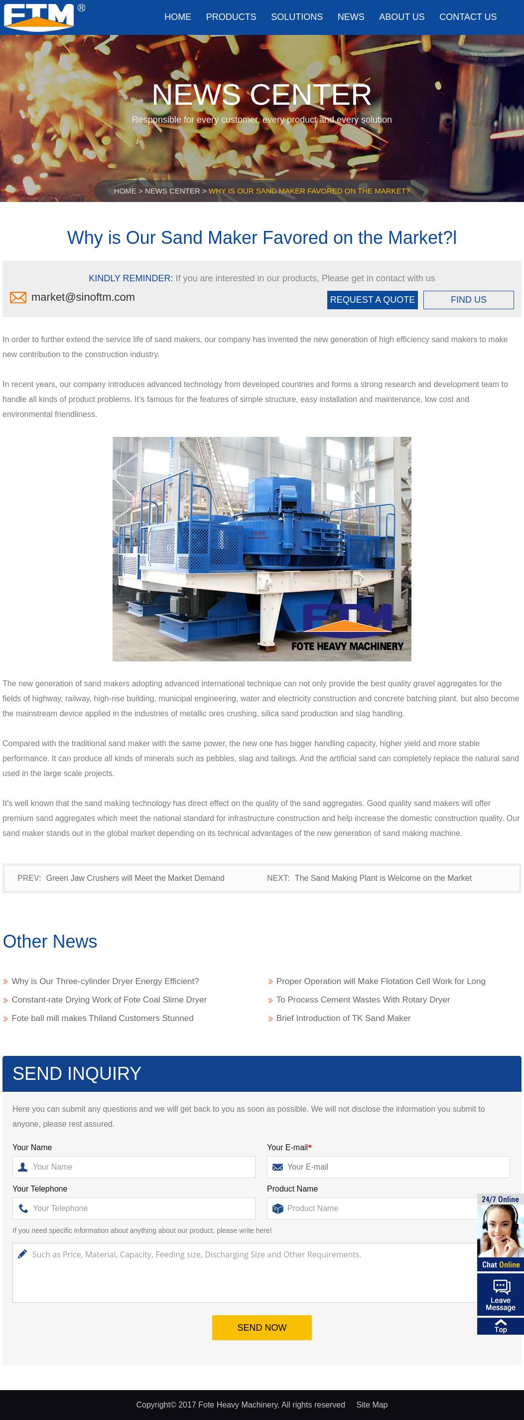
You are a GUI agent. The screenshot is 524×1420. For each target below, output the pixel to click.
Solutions (297, 17)
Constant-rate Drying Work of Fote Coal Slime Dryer (109, 1000)
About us (402, 17)
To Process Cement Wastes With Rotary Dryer (363, 1000)
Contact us (468, 17)
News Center (172, 191)
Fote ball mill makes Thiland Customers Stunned (102, 1018)
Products (231, 17)
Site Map (372, 1405)
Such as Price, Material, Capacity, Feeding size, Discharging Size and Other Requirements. (262, 1273)
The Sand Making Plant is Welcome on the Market (383, 878)
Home (177, 17)
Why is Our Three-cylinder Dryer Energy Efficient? (105, 981)
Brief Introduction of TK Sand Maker (343, 1018)
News (351, 17)
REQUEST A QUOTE (372, 300)
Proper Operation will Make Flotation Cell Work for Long (381, 981)
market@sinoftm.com (83, 297)
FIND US (469, 300)
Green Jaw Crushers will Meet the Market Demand (135, 878)
